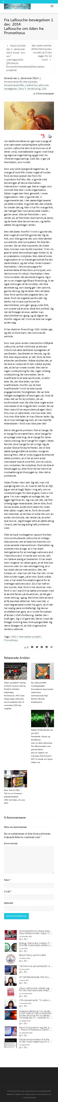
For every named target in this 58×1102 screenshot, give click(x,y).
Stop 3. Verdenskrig (29, 89)
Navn (7, 880)
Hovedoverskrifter (14, 85)
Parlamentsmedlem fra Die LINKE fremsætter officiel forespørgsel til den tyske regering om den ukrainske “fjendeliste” (36, 1040)
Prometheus (11, 640)
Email (7, 891)
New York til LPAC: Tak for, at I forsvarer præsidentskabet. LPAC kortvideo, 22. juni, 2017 (14, 796)
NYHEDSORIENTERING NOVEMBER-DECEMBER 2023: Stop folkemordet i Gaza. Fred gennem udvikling (36, 932)
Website (8, 903)
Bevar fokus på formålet (32, 955)
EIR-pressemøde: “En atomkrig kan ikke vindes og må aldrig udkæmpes (36, 1000)
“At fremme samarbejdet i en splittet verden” (36, 966)
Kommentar (11, 843)
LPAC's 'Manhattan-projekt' (25, 637)
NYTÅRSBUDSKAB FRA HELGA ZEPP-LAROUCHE (36, 977)
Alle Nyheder (30, 82)
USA (44, 89)
